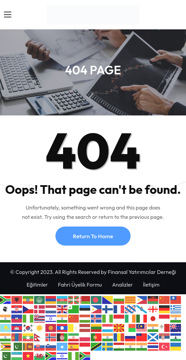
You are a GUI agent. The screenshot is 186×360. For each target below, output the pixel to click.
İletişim (151, 284)
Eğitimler (37, 284)
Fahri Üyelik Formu (80, 284)
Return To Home (93, 236)
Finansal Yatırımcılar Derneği (142, 272)
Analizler (122, 284)
